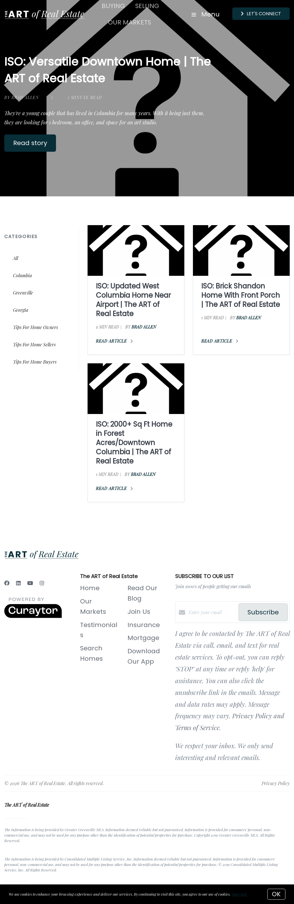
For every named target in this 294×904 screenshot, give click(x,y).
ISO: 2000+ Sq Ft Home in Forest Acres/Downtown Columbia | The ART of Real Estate (134, 442)
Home (90, 588)
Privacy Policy (276, 783)
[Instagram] (42, 583)
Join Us (138, 611)
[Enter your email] (212, 612)
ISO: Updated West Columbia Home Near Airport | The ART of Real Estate (133, 299)
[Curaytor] (33, 616)
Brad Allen (143, 327)
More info (239, 894)
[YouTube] (30, 583)
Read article (114, 341)
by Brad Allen (21, 97)
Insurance (143, 624)
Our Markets (129, 22)
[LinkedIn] (18, 583)
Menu (205, 14)
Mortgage (143, 637)
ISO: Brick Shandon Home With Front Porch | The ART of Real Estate (240, 295)
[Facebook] (6, 583)
